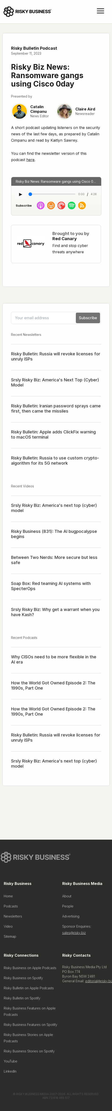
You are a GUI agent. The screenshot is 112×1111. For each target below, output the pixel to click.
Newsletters (13, 917)
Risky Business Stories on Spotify (29, 1052)
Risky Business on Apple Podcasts (30, 969)
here (30, 159)
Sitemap (10, 937)
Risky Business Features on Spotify (30, 1026)
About (66, 897)
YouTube (10, 1062)
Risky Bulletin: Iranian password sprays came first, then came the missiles (56, 408)
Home (8, 897)
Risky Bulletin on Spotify (22, 999)
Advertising (70, 917)
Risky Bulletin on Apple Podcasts (29, 989)
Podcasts (11, 907)
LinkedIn (10, 1072)
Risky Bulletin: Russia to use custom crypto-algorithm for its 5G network (55, 460)
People (67, 907)
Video (8, 927)
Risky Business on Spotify (23, 979)
